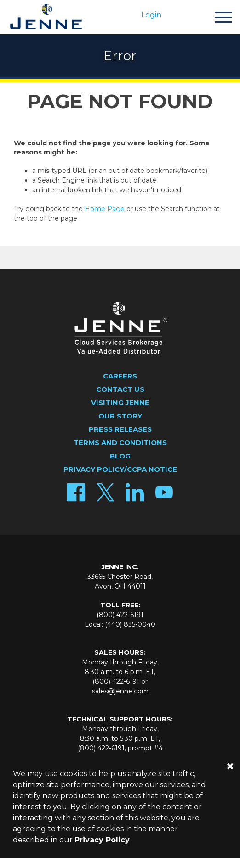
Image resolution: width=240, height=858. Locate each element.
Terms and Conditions (120, 442)
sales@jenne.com (120, 691)
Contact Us (120, 389)
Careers (120, 376)
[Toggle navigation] (223, 18)
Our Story (120, 416)
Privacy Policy (102, 839)
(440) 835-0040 (130, 624)
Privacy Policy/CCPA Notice (120, 469)
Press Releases (120, 429)
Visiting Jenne (120, 402)
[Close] (230, 766)
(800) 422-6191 (120, 615)
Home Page (105, 209)
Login (151, 15)
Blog (120, 456)
